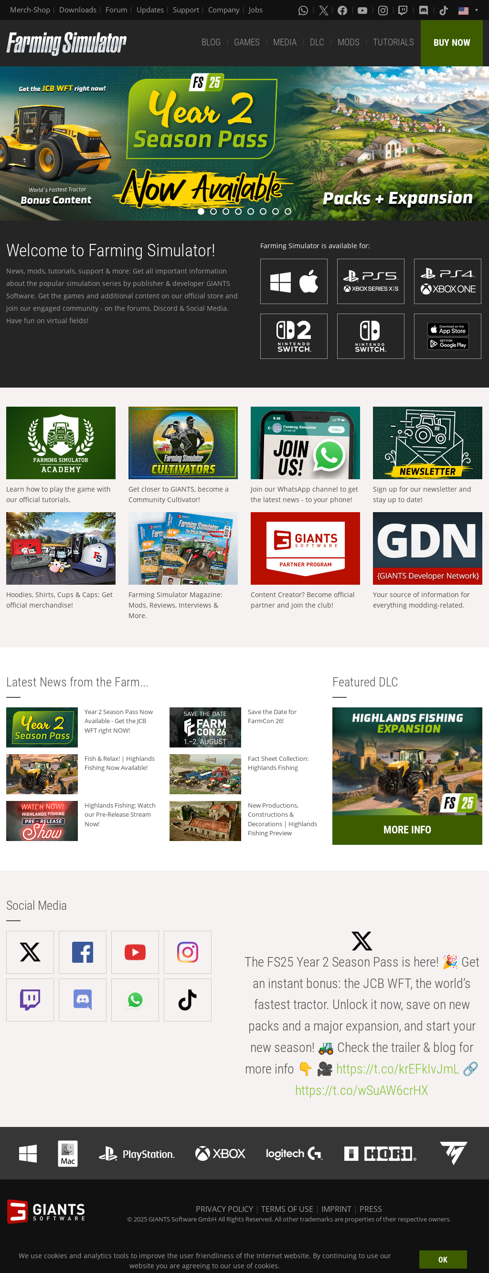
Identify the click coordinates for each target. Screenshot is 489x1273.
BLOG (211, 42)
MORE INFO (407, 830)
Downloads (77, 9)
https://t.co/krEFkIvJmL (397, 1069)
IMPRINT (336, 1209)
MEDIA (285, 42)
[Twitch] (404, 10)
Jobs (256, 9)
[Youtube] (363, 10)
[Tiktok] (444, 10)
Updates (150, 9)
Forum (117, 9)
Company (224, 9)
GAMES (247, 42)
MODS (349, 42)
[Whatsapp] (304, 10)
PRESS (371, 1209)
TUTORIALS (393, 42)
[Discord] (424, 10)
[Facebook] (343, 10)
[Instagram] (384, 10)
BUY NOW (452, 42)
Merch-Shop (30, 9)
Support (186, 9)
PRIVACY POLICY (224, 1209)
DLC (317, 42)
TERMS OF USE (287, 1209)
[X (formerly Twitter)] (324, 10)
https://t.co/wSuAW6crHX (361, 1090)
